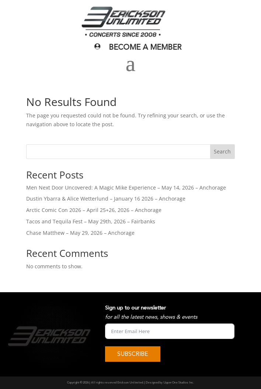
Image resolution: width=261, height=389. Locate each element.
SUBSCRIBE (132, 354)
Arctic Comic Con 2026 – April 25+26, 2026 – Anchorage (93, 209)
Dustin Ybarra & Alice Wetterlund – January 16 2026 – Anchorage (105, 198)
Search (222, 151)
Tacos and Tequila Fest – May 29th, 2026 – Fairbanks (90, 221)
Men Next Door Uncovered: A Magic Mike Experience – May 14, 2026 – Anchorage (126, 187)
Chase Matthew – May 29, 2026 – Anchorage (80, 232)
